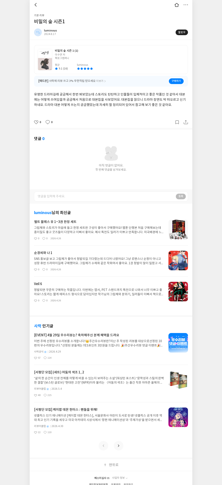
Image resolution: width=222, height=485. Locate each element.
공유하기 (186, 122)
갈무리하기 (177, 122)
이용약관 (116, 478)
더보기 (186, 5)
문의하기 (128, 478)
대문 (177, 5)
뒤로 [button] (36, 5)
